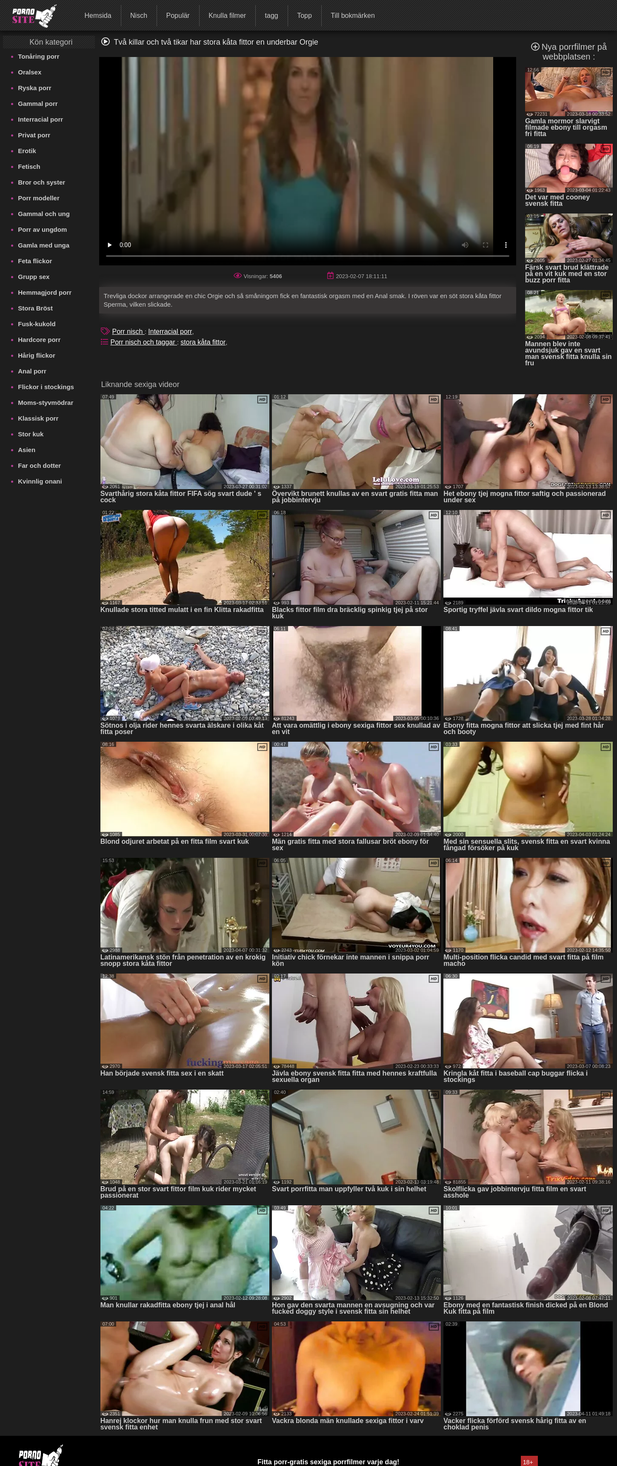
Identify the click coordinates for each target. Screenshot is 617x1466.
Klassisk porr (38, 418)
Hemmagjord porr (44, 292)
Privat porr (34, 135)
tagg (271, 15)
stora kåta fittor (203, 342)
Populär (178, 15)
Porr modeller (39, 198)
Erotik (27, 150)
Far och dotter (39, 465)
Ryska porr (34, 87)
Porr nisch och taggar (143, 342)
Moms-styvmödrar (45, 402)
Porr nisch (128, 331)
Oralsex (29, 72)
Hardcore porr (39, 339)
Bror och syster (41, 182)
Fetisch (29, 166)
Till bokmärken (352, 15)
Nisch (138, 15)
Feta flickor (35, 261)
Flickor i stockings (46, 386)
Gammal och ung (44, 213)
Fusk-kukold (36, 323)
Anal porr (32, 371)
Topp (304, 15)
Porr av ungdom (42, 229)
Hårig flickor (36, 355)
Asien (26, 449)
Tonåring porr (38, 56)
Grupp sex (33, 276)
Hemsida (97, 15)
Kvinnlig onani (40, 481)
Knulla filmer (227, 15)
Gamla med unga (43, 245)
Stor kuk (30, 434)
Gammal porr (37, 103)
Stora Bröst (35, 308)
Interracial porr (40, 119)
